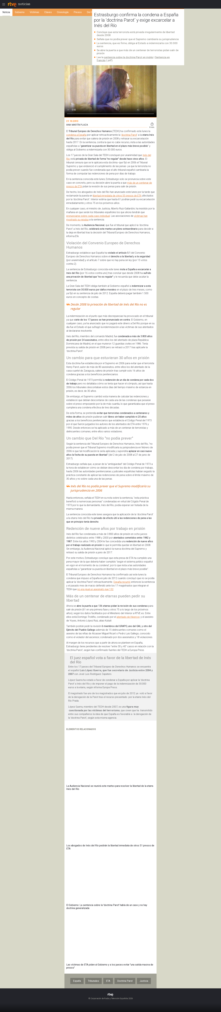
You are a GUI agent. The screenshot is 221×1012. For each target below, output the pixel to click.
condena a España (76, 134)
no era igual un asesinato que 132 (95, 589)
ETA (108, 980)
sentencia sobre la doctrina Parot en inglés (128, 57)
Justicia (144, 980)
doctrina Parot (129, 134)
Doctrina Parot (125, 980)
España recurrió (122, 581)
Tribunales (93, 980)
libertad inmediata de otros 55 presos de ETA (117, 195)
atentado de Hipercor (128, 616)
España (77, 980)
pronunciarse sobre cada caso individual (88, 215)
